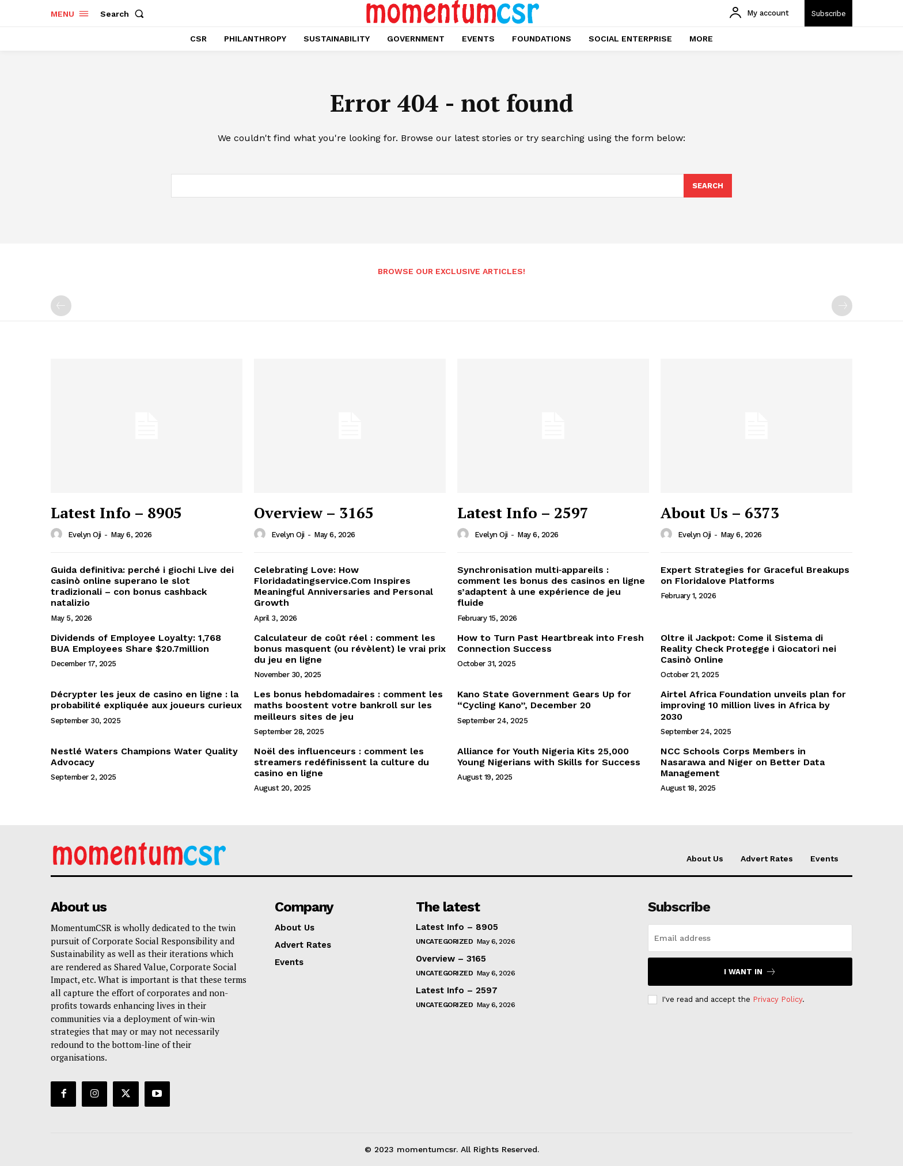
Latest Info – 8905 (116, 513)
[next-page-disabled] (842, 306)
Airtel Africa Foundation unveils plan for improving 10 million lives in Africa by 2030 (753, 705)
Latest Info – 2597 (523, 513)
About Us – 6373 (720, 513)
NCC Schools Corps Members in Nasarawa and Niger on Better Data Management (743, 762)
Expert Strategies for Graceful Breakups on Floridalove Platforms (755, 575)
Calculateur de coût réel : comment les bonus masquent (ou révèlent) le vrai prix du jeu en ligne (350, 648)
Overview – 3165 (314, 513)
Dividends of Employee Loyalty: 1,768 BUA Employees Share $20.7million (136, 643)
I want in (750, 972)
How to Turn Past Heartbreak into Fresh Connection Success (550, 643)
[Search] (708, 186)
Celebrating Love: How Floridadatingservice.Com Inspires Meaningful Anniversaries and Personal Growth (343, 586)
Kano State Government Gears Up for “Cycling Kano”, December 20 (544, 700)
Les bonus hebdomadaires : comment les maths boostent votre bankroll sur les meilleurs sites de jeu (348, 705)
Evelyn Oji (84, 535)
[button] (124, 14)
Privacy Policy (777, 999)
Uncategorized (444, 942)
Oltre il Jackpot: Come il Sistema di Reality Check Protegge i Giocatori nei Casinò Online (748, 648)
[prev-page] (61, 306)
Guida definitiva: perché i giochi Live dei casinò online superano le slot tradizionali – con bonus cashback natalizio (142, 586)
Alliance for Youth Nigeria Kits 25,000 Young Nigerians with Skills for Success (548, 757)
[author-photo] (58, 534)
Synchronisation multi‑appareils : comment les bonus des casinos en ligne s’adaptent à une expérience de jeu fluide (551, 586)
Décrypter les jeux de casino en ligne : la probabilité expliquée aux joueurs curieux (146, 700)
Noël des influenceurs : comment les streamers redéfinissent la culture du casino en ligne (341, 762)
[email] (750, 938)
